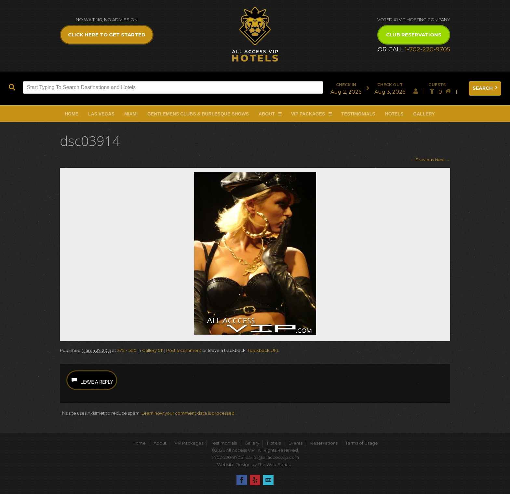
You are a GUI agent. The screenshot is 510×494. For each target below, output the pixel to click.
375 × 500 (127, 350)
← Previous (422, 159)
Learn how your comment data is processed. (188, 413)
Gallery (424, 113)
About (267, 113)
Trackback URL (263, 350)
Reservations (324, 443)
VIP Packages (308, 113)
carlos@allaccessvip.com (272, 457)
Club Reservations (413, 35)
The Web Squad (275, 464)
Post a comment (183, 350)
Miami (131, 113)
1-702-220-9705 (427, 49)
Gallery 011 (152, 350)
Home (71, 113)
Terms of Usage (361, 443)
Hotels (394, 113)
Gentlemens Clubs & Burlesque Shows (198, 113)
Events (295, 443)
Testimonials (358, 113)
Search (486, 88)
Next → (442, 159)
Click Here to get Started (106, 35)
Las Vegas (101, 113)
